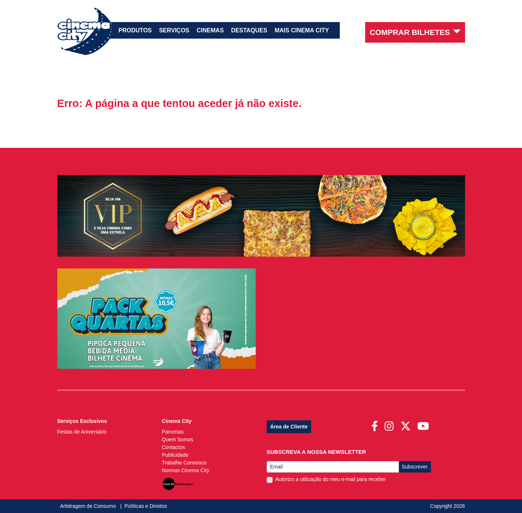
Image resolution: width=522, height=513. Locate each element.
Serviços (174, 30)
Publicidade (175, 455)
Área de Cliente (289, 427)
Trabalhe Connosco (184, 463)
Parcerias (173, 432)
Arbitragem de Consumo (89, 506)
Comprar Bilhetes (415, 32)
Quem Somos (178, 439)
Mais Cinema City (301, 30)
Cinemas (210, 30)
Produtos (135, 30)
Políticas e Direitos (146, 506)
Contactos (173, 447)
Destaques (249, 30)
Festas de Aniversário (82, 432)
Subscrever (415, 467)
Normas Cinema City (185, 470)
